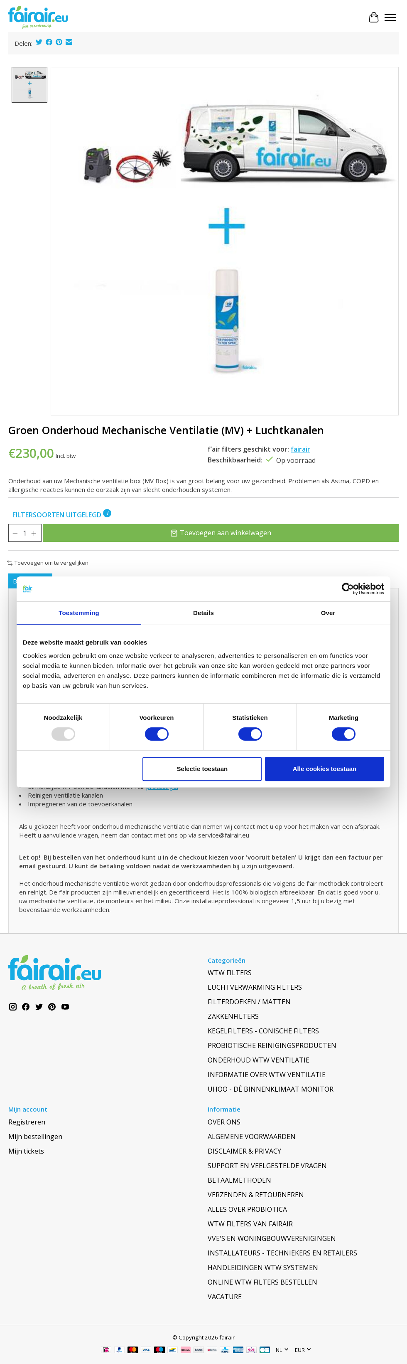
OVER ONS (224, 1122)
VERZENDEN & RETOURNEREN (256, 1194)
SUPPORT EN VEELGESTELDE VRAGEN (267, 1165)
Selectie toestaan (202, 768)
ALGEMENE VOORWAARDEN (252, 1136)
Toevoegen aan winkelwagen (221, 532)
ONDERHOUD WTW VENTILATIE (258, 1060)
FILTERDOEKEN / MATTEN (249, 1001)
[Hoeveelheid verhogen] (35, 533)
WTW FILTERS (230, 972)
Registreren (26, 1122)
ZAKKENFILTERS (233, 1016)
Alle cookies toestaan (324, 768)
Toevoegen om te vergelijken (47, 562)
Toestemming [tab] (79, 612)
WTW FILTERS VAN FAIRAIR (250, 1223)
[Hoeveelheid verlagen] (15, 533)
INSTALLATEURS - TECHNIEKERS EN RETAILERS (282, 1253)
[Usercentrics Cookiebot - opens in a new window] (347, 589)
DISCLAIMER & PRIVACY (244, 1151)
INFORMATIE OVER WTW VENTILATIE (267, 1074)
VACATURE (225, 1296)
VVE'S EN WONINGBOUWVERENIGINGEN (272, 1238)
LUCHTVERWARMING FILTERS (255, 987)
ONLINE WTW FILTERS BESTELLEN (262, 1282)
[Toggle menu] (390, 17)
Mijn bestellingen (35, 1136)
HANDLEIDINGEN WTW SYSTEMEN (263, 1267)
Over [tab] (328, 612)
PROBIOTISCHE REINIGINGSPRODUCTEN (272, 1045)
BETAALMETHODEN (239, 1180)
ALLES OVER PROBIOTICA (247, 1209)
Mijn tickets (26, 1151)
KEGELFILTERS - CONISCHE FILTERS (263, 1030)
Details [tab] (203, 612)
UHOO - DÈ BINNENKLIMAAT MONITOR (270, 1089)
